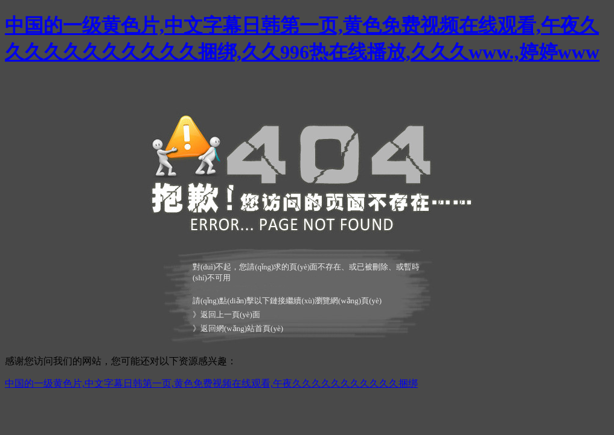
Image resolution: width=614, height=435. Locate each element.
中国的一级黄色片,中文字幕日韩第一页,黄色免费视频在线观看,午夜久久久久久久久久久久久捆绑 (211, 383)
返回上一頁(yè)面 (230, 314)
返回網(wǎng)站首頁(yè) (241, 328)
